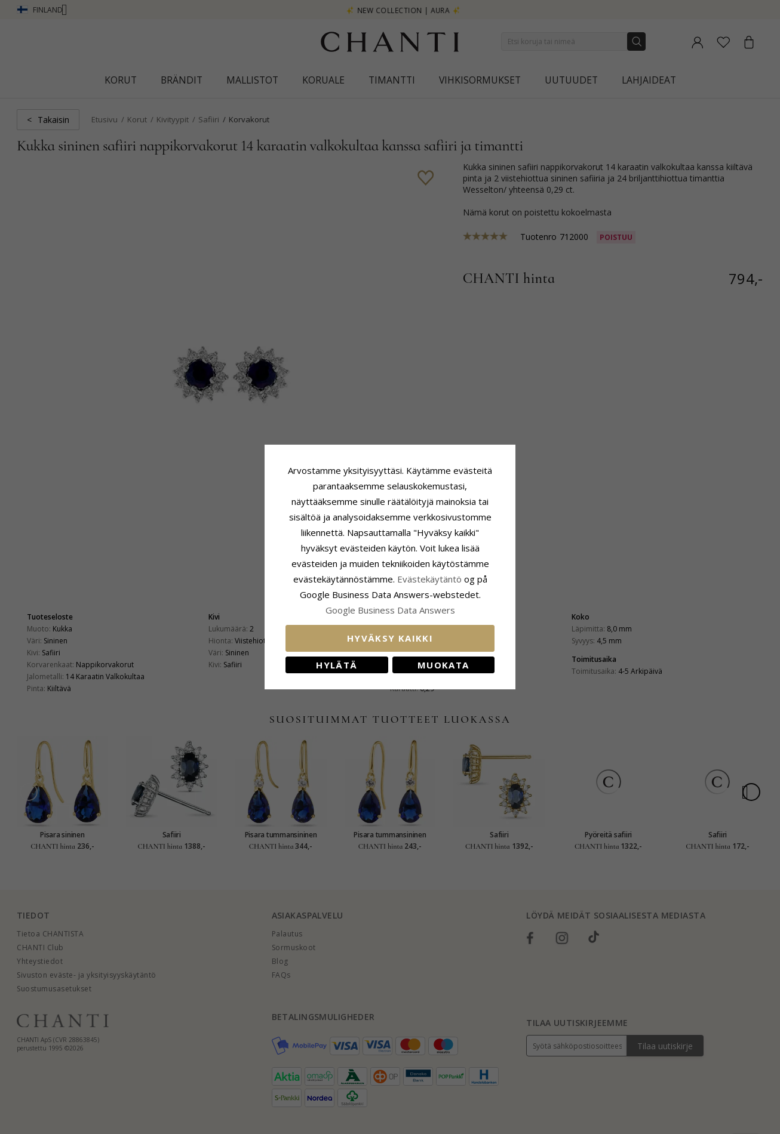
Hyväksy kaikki (390, 638)
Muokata (443, 665)
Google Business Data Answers (390, 610)
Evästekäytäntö (429, 579)
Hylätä (336, 665)
